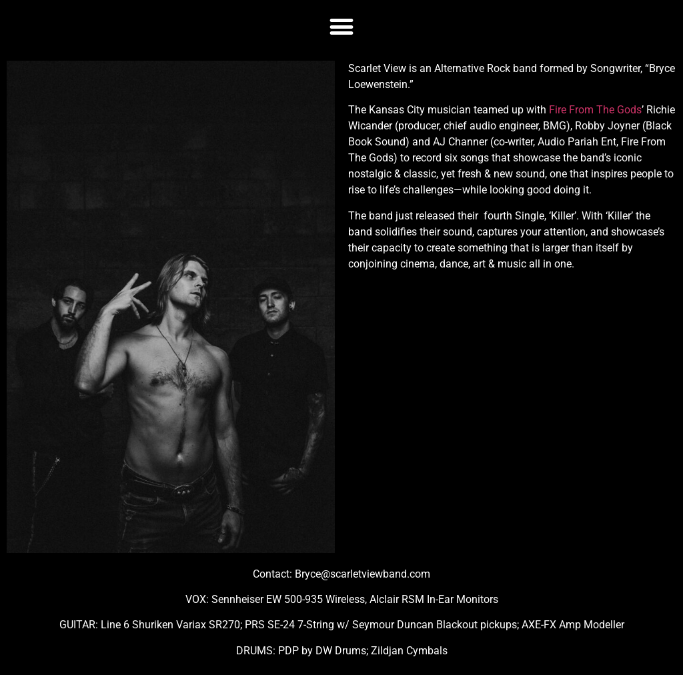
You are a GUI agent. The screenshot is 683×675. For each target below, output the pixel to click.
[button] (342, 26)
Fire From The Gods (595, 109)
